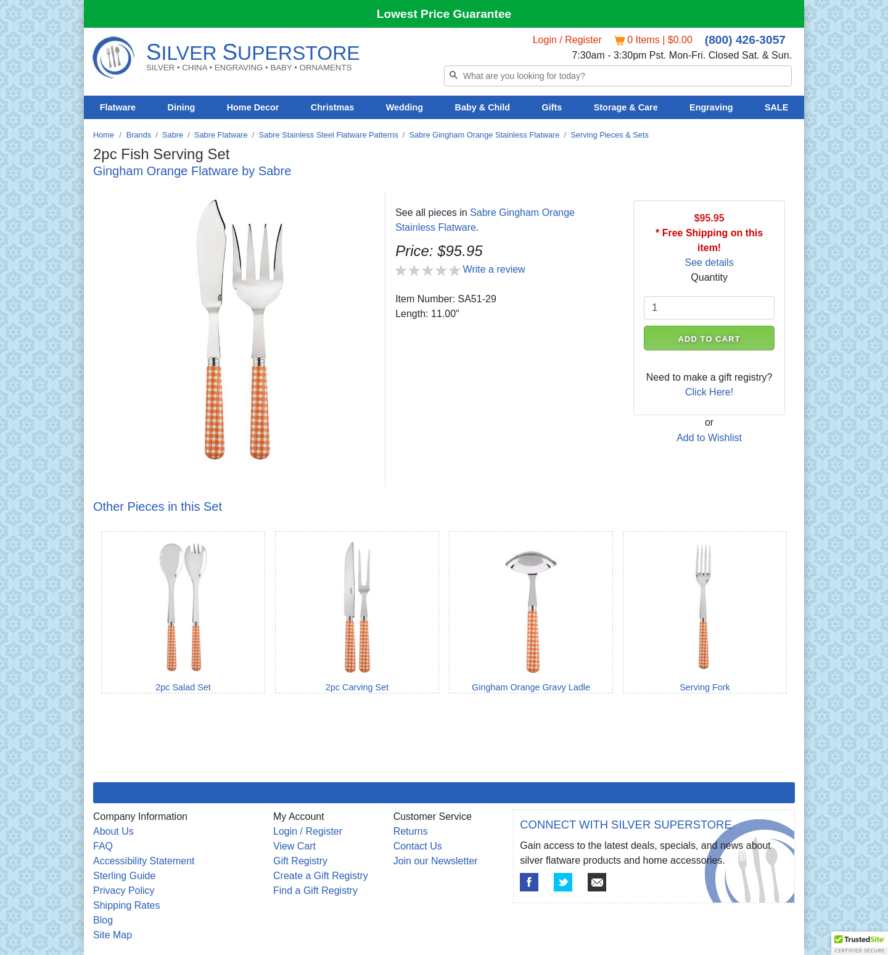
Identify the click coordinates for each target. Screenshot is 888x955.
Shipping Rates (126, 905)
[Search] (618, 75)
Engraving (711, 107)
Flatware (118, 107)
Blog (103, 920)
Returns (410, 831)
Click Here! (709, 392)
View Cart (294, 846)
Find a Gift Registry (315, 890)
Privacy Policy (124, 890)
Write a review (494, 269)
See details (709, 262)
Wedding (405, 107)
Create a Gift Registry (320, 875)
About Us (113, 831)
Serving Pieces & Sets (609, 134)
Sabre (172, 134)
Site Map (112, 935)
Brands (139, 134)
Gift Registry (300, 861)
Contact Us (417, 846)
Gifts (552, 107)
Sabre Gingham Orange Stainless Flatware (484, 134)
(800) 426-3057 (745, 39)
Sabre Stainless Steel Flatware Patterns (328, 134)
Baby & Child (483, 107)
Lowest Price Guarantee (444, 13)
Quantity (709, 277)
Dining (181, 107)
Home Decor (253, 107)
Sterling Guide (124, 875)
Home (103, 134)
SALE (776, 107)
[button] (859, 943)
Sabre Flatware (221, 134)
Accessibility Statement (144, 861)
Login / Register (567, 40)
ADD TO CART (709, 339)
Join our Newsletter (435, 861)
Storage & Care (626, 107)
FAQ (103, 846)
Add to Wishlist (709, 437)
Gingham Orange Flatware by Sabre (192, 171)
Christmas (332, 107)
